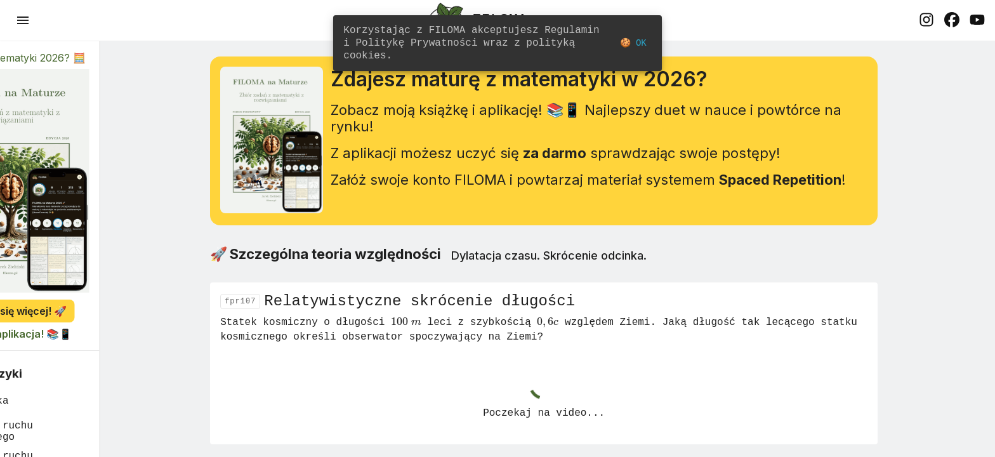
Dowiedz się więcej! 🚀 (88, 311)
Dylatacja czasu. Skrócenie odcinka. (591, 263)
